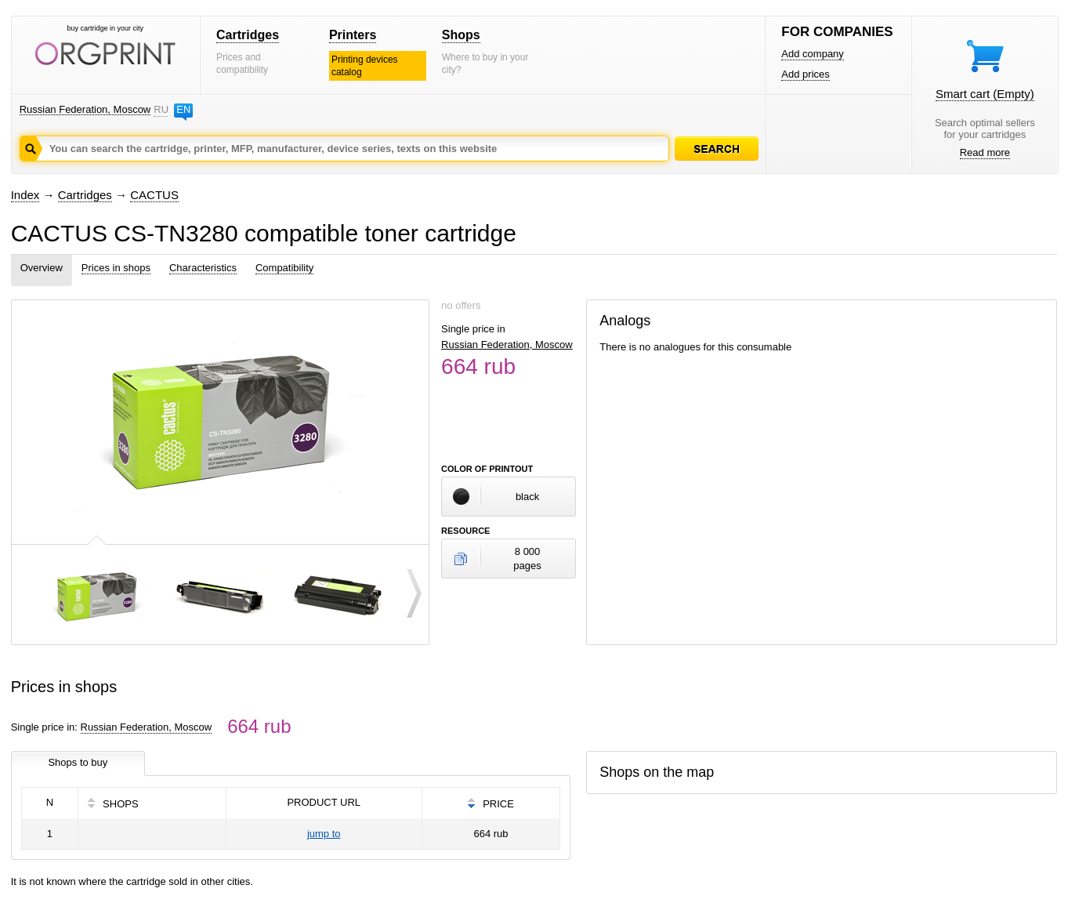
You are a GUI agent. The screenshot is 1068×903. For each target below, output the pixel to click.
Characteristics (203, 268)
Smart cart (985, 93)
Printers (352, 35)
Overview (41, 268)
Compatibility (284, 268)
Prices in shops (115, 268)
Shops (461, 35)
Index (25, 194)
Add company (812, 54)
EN (183, 109)
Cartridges (247, 35)
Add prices (805, 74)
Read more (985, 152)
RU (161, 109)
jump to (324, 834)
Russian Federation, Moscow (85, 109)
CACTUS (154, 194)
